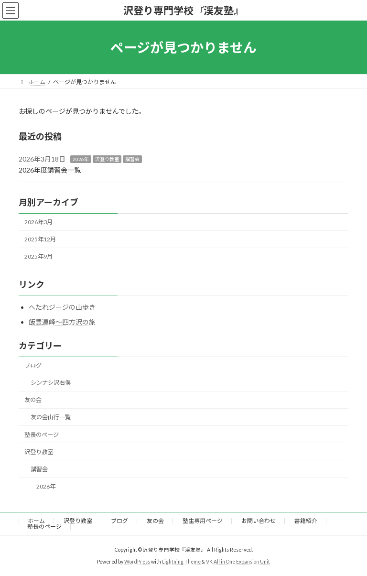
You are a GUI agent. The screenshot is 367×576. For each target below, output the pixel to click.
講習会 (132, 159)
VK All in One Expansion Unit (238, 562)
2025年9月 (38, 257)
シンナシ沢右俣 (51, 382)
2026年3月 (38, 222)
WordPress (137, 562)
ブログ (33, 365)
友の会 (33, 400)
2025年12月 (40, 239)
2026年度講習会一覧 (50, 170)
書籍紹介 (305, 520)
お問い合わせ (258, 520)
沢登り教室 (107, 159)
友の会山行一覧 (51, 417)
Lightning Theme (181, 562)
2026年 (81, 159)
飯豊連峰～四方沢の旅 (62, 322)
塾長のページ (41, 434)
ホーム (36, 520)
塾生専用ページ (203, 520)
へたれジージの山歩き (62, 307)
